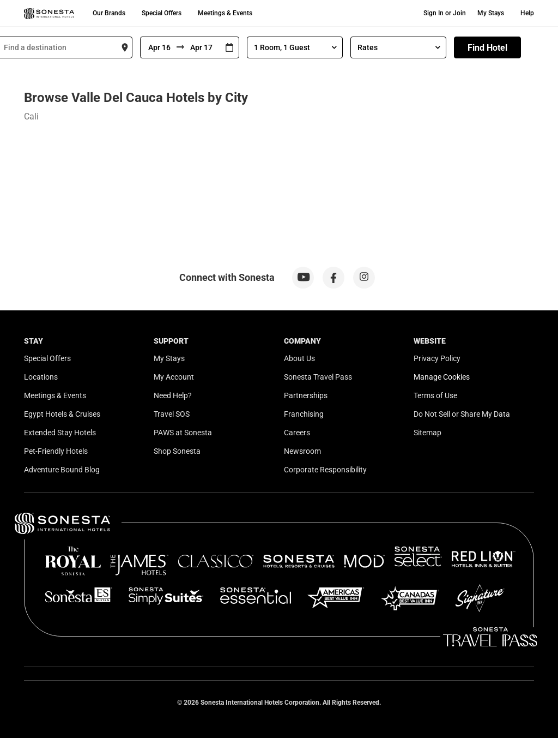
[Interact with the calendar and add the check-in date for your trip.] (229, 48)
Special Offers (161, 13)
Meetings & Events (225, 13)
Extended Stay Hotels (60, 432)
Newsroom (302, 451)
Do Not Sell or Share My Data (462, 414)
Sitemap (427, 432)
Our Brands (109, 13)
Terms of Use (435, 395)
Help (527, 13)
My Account (174, 377)
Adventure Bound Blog (62, 469)
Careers (297, 432)
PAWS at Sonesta (183, 432)
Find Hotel (487, 48)
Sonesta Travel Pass (318, 377)
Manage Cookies (442, 377)
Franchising (304, 414)
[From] (159, 47)
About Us (299, 358)
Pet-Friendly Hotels (56, 451)
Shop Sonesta (177, 451)
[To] (202, 47)
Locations (41, 377)
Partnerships (305, 395)
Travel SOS (172, 414)
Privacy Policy (437, 358)
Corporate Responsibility (325, 469)
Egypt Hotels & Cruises (62, 414)
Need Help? (173, 395)
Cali (31, 116)
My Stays (490, 13)
